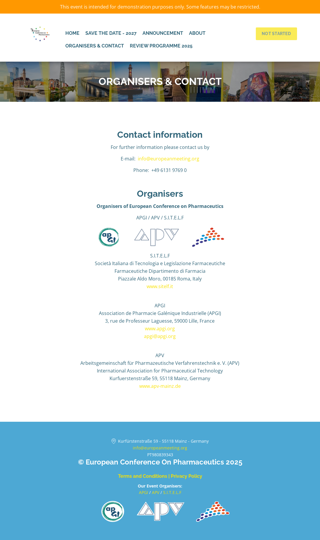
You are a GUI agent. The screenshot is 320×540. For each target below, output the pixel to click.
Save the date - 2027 (111, 33)
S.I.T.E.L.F (172, 492)
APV (156, 492)
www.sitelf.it (160, 286)
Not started (276, 33)
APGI (144, 492)
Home (72, 33)
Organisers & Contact (94, 46)
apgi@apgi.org (160, 336)
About (197, 33)
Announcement (162, 33)
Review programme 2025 (161, 46)
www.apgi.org (160, 328)
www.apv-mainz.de (160, 386)
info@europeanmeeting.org (168, 158)
